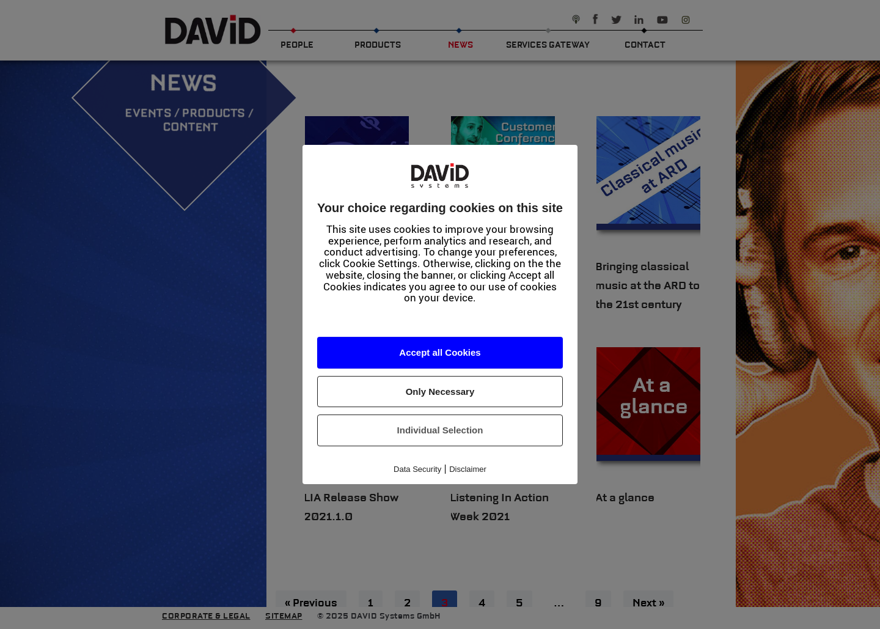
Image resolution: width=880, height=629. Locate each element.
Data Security (417, 469)
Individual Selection (440, 430)
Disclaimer (467, 469)
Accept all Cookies (439, 352)
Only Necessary (440, 391)
